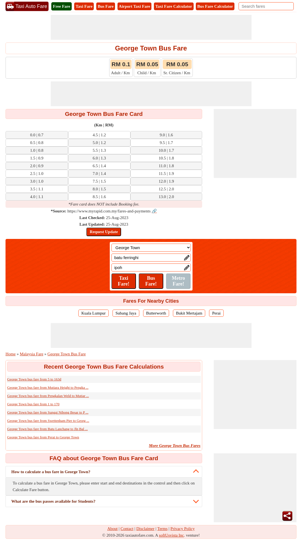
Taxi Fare (84, 6)
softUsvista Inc (171, 535)
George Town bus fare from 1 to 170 (33, 404)
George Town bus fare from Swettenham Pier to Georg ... (48, 421)
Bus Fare (106, 6)
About (112, 528)
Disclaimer (145, 528)
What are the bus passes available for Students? (53, 501)
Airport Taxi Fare (134, 6)
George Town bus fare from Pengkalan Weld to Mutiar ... (48, 396)
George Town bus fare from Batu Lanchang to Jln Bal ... (47, 429)
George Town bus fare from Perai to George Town (43, 437)
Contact (127, 528)
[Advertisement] (151, 27)
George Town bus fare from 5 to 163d (34, 379)
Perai (216, 313)
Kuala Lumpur (93, 313)
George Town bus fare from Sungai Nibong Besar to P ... (48, 412)
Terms (162, 528)
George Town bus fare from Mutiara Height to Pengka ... (48, 387)
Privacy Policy (182, 528)
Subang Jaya (126, 313)
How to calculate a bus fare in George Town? (50, 472)
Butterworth (156, 313)
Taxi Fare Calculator (173, 6)
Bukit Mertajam (189, 313)
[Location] (151, 248)
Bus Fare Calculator (215, 6)
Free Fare (61, 6)
